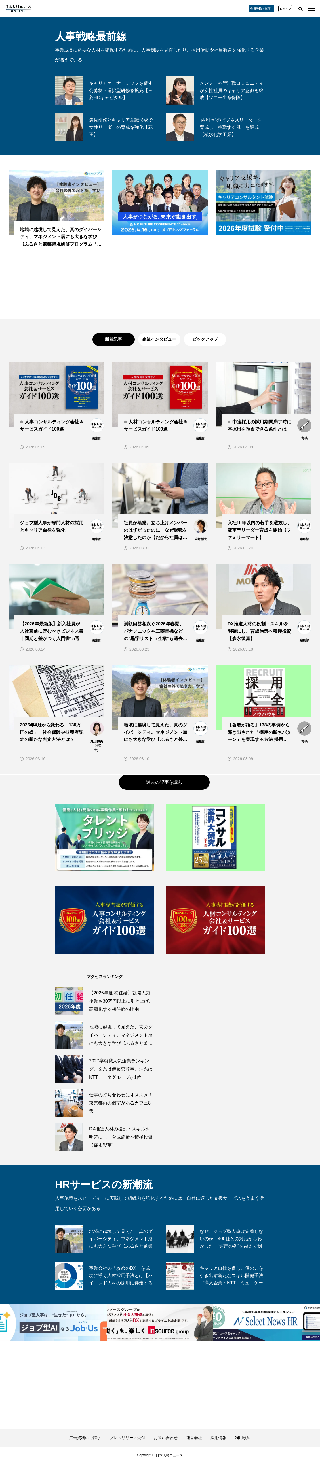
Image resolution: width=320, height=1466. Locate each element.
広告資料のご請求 (85, 1440)
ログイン (285, 8)
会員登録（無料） (261, 8)
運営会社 (194, 1440)
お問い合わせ (166, 1440)
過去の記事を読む (164, 784)
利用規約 (243, 1440)
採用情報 (218, 1440)
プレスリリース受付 (127, 1440)
